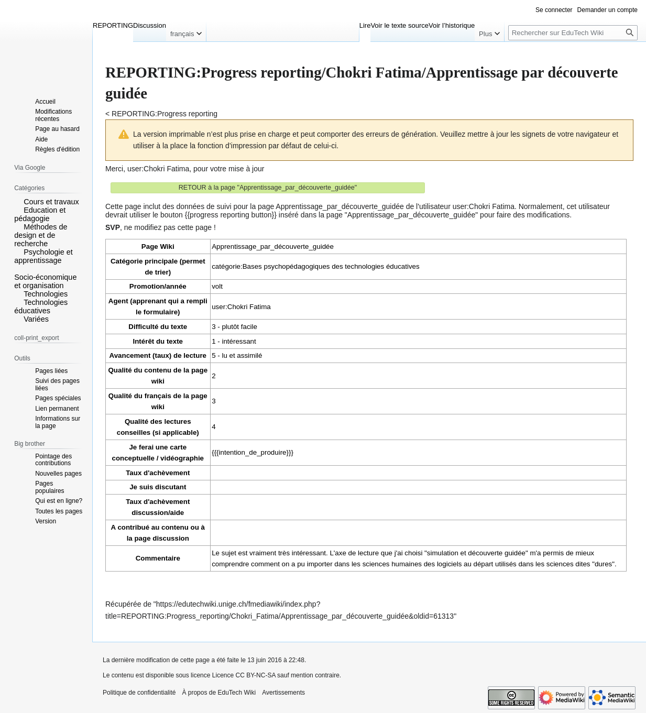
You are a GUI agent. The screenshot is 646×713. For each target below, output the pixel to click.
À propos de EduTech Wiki (219, 692)
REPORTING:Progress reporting (164, 113)
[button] (17, 201)
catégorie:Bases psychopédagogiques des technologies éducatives (315, 266)
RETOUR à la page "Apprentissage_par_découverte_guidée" (268, 187)
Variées (36, 319)
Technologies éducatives (41, 306)
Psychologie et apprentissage (43, 256)
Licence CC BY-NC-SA (244, 675)
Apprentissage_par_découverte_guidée (273, 246)
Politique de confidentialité (139, 692)
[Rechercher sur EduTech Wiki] (573, 32)
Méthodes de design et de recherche (40, 235)
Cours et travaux (51, 202)
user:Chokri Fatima (158, 168)
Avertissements (283, 692)
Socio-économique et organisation (45, 281)
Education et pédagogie (39, 214)
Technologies (46, 294)
